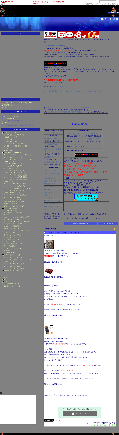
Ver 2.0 (6, 275)
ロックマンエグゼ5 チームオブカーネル (17, 230)
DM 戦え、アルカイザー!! (12, 286)
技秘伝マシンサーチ (51, 192)
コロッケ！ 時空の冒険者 (12, 226)
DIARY (9, 15)
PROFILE (16, 15)
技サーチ (47, 189)
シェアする (58, 420)
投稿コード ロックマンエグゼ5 (14, 206)
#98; (5, 279)
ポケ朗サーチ (6, 123)
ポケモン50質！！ (9, 139)
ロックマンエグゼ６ (10, 253)
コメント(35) (98, 425)
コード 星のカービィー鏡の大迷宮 (15, 179)
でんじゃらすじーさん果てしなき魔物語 (17, 221)
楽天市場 (115, 4)
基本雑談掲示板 (51, 144)
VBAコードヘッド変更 (52, 201)
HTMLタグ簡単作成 (51, 204)
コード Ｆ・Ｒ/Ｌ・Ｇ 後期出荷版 (15, 195)
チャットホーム (51, 139)
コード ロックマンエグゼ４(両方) (15, 184)
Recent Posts (20, 100)
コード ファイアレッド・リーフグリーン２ (18, 159)
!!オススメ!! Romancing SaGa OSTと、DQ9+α (18, 103)
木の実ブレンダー (50, 184)
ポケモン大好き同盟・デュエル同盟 (16, 146)
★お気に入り (8, 150)
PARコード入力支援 (51, 206)
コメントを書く (109, 425)
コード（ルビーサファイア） (13, 157)
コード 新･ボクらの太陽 (12, 192)
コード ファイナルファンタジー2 (15, 172)
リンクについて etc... (11, 132)
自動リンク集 (93, 139)
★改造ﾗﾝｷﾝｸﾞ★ (94, 91)
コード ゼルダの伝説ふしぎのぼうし (15, 163)
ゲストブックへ (74, 139)
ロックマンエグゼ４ (10, 241)
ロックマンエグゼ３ (10, 233)
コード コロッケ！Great (12, 197)
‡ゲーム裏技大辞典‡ (51, 91)
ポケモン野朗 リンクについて (14, 135)
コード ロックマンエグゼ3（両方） (16, 175)
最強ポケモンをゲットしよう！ (14, 270)
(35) (81, 232)
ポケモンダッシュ (9, 237)
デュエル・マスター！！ (10, 116)
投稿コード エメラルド (11, 204)
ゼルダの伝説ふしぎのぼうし (13, 213)
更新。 (6, 107)
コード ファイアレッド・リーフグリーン (17, 259)
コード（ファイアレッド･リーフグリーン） (18, 155)
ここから (53, 82)
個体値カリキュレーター (52, 178)
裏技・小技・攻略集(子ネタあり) (14, 208)
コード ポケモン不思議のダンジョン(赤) (17, 188)
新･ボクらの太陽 (9, 246)
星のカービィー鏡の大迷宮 (12, 235)
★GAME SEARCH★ (81, 91)
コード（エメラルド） (11, 161)
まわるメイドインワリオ (12, 228)
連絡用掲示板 (74, 134)
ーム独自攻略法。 (9, 119)
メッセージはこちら (74, 144)
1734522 (112, 12)
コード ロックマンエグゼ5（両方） (16, 177)
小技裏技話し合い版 (52, 162)
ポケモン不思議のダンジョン (13, 244)
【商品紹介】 (55, 235)
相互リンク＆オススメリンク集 (14, 144)
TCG (5, 281)
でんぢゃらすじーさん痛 (12, 219)
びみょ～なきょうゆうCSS (12, 141)
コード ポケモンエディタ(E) (13, 199)
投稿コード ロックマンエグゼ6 (14, 201)
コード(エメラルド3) (10, 181)
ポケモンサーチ (49, 187)
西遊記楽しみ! (8, 105)
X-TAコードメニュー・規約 (12, 255)
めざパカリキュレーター (52, 181)
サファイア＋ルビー (10, 210)
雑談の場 (93, 134)
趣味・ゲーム (7, 4)
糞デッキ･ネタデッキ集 (59, 86)
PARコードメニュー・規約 (12, 152)
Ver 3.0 (6, 277)
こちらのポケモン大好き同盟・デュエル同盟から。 (68, 112)
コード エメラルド (10, 261)
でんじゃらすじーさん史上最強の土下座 (17, 217)
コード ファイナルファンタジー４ (15, 190)
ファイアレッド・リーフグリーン (14, 224)
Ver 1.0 (6, 273)
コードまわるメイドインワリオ (14, 166)
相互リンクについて (10, 137)
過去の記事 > (108, 224)
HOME (3, 15)
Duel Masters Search (54, 46)
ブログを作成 (106, 4)
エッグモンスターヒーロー (12, 239)
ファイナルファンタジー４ (12, 248)
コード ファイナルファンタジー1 (15, 170)
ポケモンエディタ (50, 209)
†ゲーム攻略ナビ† (66, 91)
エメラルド (7, 215)
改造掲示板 (49, 157)
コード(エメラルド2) (10, 168)
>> (90, 4)
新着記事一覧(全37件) (80, 224)
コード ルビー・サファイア (13, 257)
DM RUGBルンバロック (11, 284)
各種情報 (7, 250)
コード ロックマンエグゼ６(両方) (15, 186)
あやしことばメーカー (52, 170)
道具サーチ (48, 195)
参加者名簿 (48, 107)
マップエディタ (49, 198)
